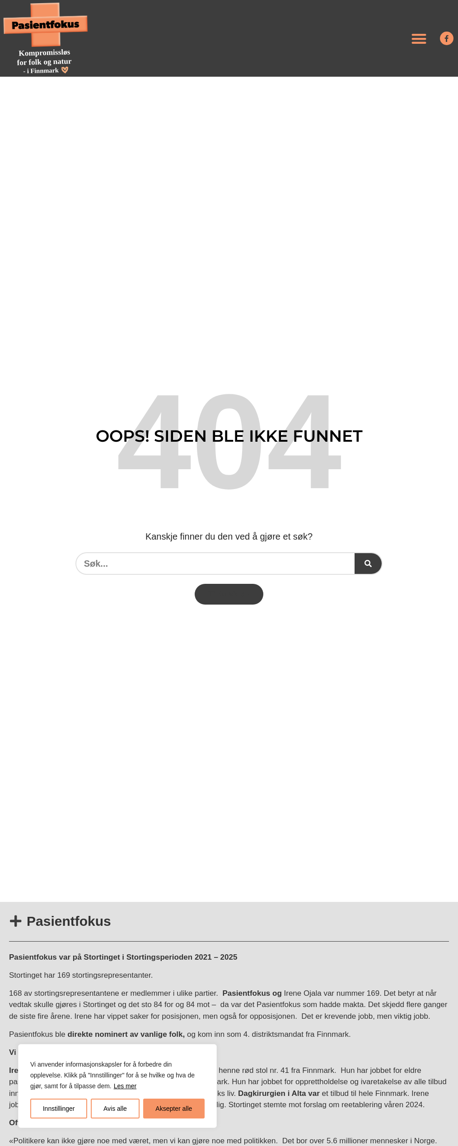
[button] (419, 39)
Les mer (125, 1086)
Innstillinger (59, 1108)
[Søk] (368, 563)
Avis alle (115, 1108)
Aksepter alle (173, 1108)
